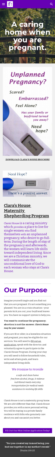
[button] (3, 4)
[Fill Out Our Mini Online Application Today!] (27, 430)
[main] (27, 35)
